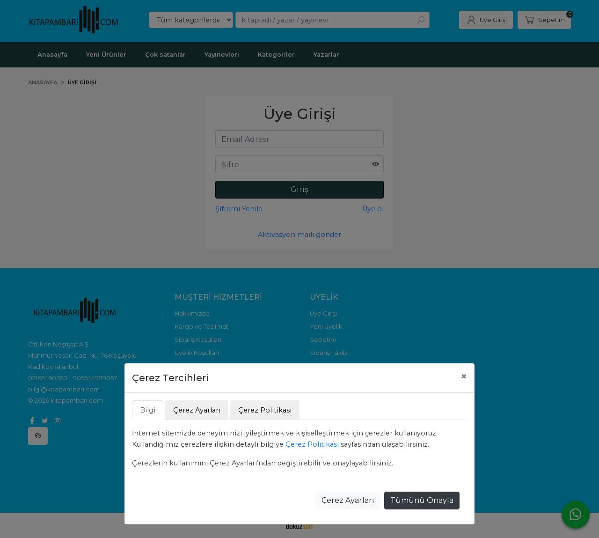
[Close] (464, 376)
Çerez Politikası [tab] (265, 410)
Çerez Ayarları (347, 500)
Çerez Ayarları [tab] (196, 410)
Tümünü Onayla (421, 500)
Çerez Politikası (312, 444)
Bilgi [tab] (147, 410)
